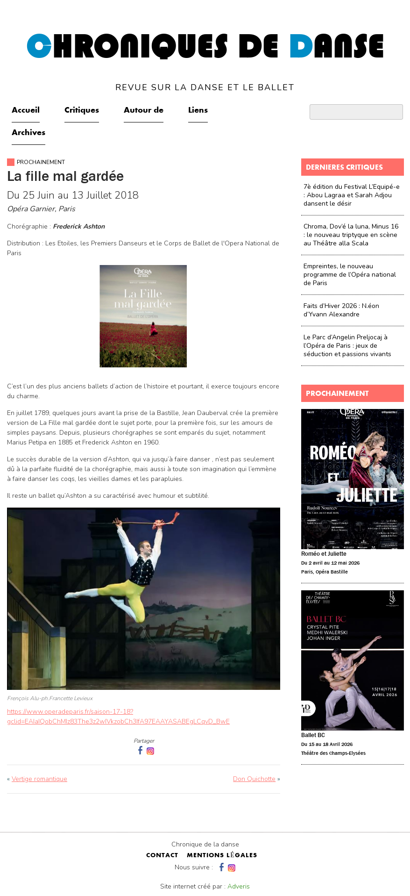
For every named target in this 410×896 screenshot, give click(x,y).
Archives (28, 133)
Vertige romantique (39, 778)
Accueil (26, 111)
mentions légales (222, 856)
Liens (198, 111)
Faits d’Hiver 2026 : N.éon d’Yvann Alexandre (341, 310)
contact (162, 856)
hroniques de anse (205, 61)
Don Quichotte (254, 778)
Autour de (143, 111)
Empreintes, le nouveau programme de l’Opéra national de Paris (350, 274)
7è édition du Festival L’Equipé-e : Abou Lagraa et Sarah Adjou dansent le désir (352, 195)
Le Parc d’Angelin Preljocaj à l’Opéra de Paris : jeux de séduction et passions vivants (347, 345)
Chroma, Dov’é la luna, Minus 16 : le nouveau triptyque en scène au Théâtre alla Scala (351, 235)
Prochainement (41, 162)
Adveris (238, 886)
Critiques (81, 111)
